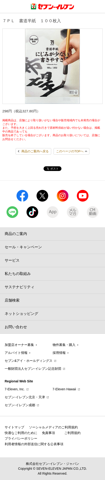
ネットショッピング (21, 314)
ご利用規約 (72, 433)
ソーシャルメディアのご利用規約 (53, 427)
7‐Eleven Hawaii (64, 389)
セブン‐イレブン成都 (20, 405)
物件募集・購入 (64, 345)
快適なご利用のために (21, 433)
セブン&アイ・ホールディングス (28, 361)
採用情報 (59, 353)
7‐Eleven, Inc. (15, 389)
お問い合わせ (16, 327)
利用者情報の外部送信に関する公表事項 (34, 444)
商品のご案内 (16, 234)
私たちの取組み (18, 274)
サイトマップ (14, 427)
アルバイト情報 (16, 353)
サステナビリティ (19, 287)
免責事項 (48, 433)
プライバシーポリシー (21, 438)
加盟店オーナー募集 (19, 345)
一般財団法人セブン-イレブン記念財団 (33, 368)
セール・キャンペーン (23, 247)
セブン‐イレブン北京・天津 (25, 397)
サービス (12, 260)
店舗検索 (12, 300)
